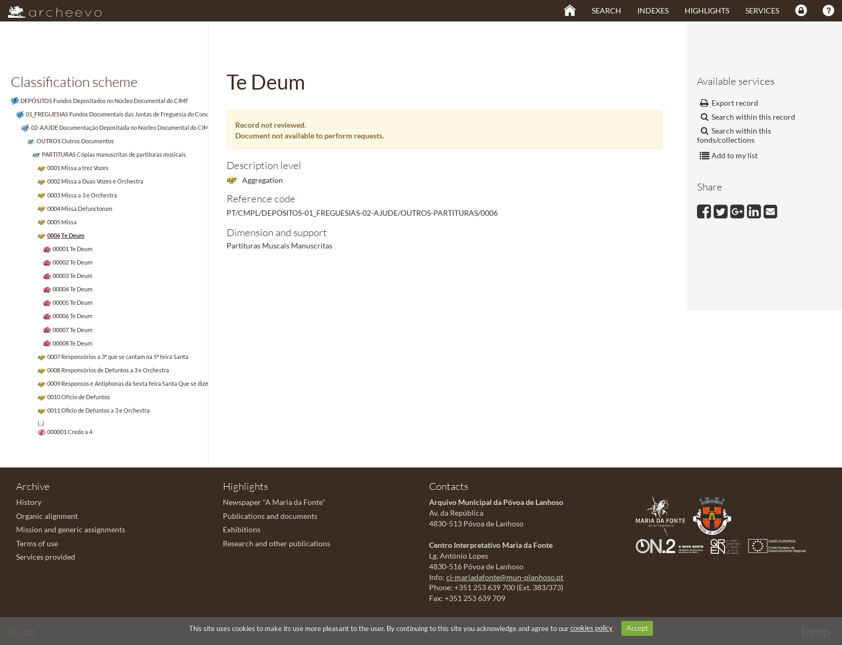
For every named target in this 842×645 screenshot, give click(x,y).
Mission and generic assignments (70, 529)
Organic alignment (47, 516)
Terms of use (37, 543)
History (28, 502)
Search (606, 10)
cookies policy (591, 628)
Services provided (45, 556)
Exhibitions (241, 529)
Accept (637, 628)
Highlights (707, 10)
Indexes (653, 10)
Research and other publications (276, 543)
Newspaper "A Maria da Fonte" (274, 502)
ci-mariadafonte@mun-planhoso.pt (504, 577)
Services (762, 10)
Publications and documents (270, 516)
